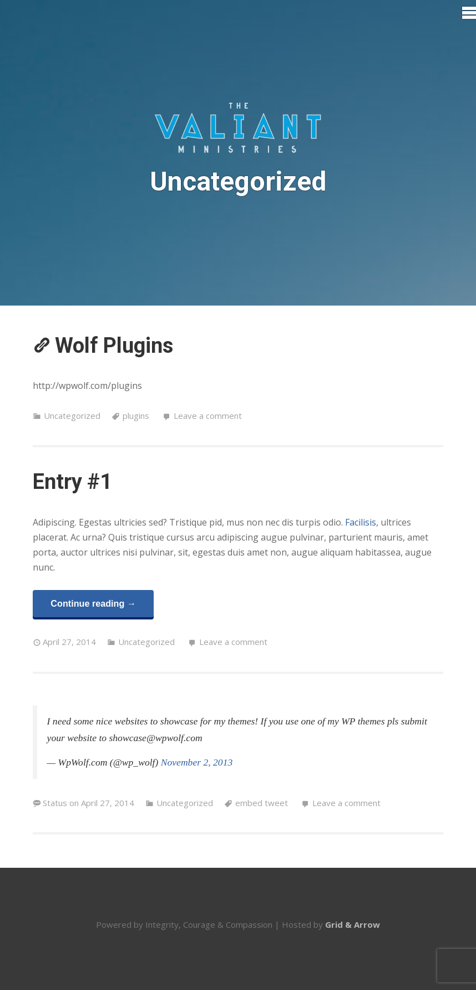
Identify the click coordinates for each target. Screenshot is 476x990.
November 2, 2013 (197, 762)
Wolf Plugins (114, 345)
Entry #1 (72, 481)
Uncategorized (72, 415)
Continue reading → (93, 603)
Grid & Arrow (352, 924)
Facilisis (360, 522)
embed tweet (261, 802)
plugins (136, 415)
